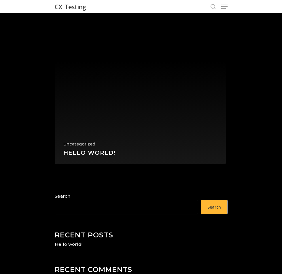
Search (62, 196)
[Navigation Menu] (224, 7)
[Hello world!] (140, 95)
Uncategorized (79, 144)
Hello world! (68, 244)
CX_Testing (70, 6)
